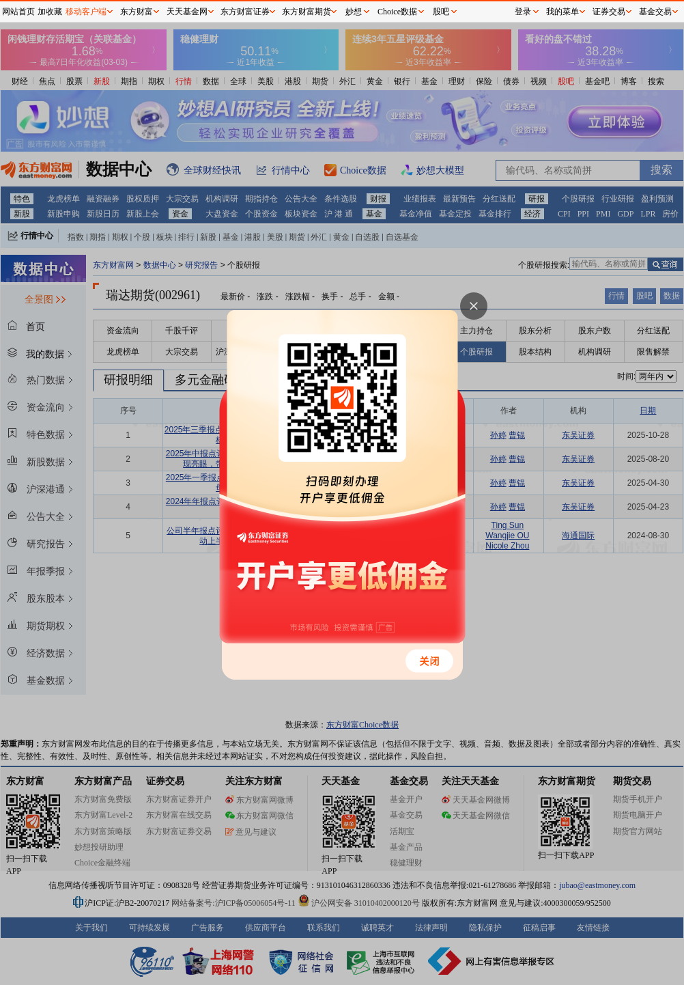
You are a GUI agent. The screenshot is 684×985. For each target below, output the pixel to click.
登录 (523, 11)
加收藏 (50, 11)
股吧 (441, 11)
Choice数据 (397, 11)
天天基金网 (187, 11)
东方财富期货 (306, 11)
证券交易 (609, 11)
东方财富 (136, 11)
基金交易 (655, 11)
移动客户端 (86, 11)
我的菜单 (562, 11)
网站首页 (18, 11)
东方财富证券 (245, 11)
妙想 (353, 11)
